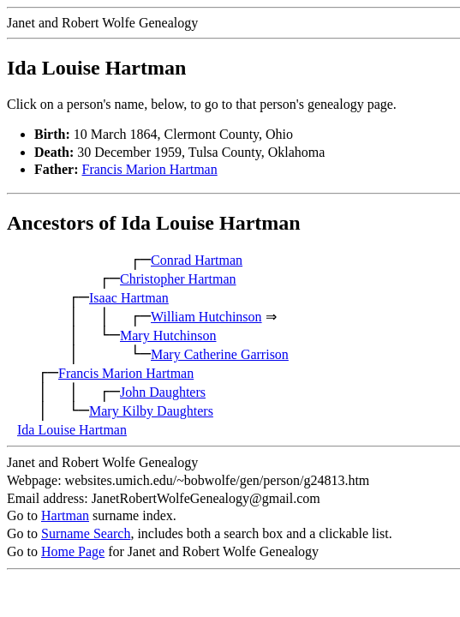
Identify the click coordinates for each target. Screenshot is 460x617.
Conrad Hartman (196, 260)
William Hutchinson (206, 316)
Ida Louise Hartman (72, 429)
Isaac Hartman (129, 298)
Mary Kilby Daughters (151, 411)
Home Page (73, 551)
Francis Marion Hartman (150, 169)
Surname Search (85, 533)
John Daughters (163, 392)
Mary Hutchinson (168, 335)
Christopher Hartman (178, 279)
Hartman (65, 515)
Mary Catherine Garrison (220, 354)
